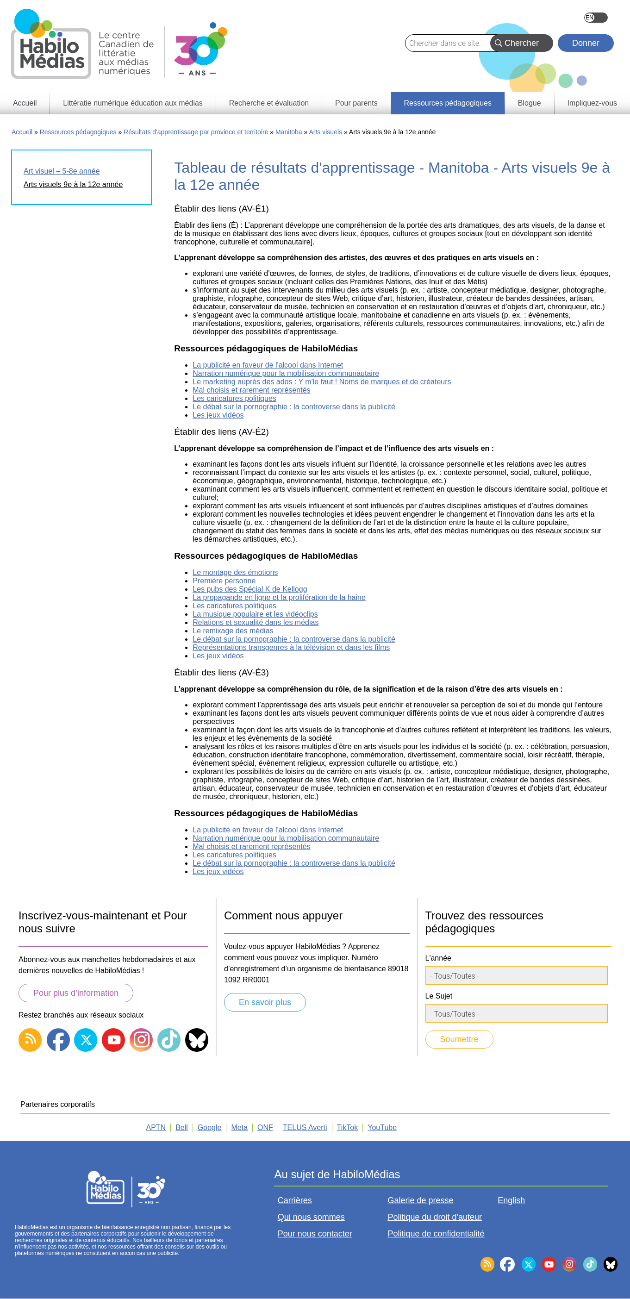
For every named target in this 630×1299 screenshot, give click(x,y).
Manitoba (288, 132)
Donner (585, 43)
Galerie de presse (420, 1200)
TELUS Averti (305, 1127)
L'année (438, 958)
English (596, 17)
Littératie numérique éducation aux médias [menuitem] (133, 103)
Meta (239, 1127)
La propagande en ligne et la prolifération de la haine (279, 597)
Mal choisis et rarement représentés (251, 390)
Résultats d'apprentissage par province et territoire (196, 132)
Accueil (22, 132)
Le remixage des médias (233, 631)
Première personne (224, 581)
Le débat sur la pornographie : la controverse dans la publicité (294, 407)
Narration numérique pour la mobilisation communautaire (286, 373)
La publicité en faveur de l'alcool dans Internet (268, 365)
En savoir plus (265, 1002)
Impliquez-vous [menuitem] (592, 103)
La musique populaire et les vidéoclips (255, 614)
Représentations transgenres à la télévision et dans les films (291, 647)
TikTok (347, 1127)
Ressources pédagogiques (78, 132)
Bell (181, 1127)
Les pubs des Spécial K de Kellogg (250, 589)
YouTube (382, 1127)
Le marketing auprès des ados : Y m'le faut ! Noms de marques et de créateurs (322, 382)
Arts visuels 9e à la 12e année (73, 184)
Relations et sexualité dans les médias (255, 622)
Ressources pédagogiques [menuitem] (447, 103)
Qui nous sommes (311, 1217)
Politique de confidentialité (435, 1233)
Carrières (295, 1200)
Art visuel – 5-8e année (62, 171)
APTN (156, 1127)
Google (210, 1127)
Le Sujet (439, 996)
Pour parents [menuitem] (356, 103)
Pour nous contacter (315, 1233)
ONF (265, 1127)
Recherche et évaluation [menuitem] (269, 103)
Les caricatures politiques (234, 398)
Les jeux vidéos (218, 415)
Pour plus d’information (76, 993)
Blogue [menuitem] (529, 103)
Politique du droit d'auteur (434, 1217)
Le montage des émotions (235, 572)
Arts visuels (325, 132)
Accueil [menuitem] (25, 103)
